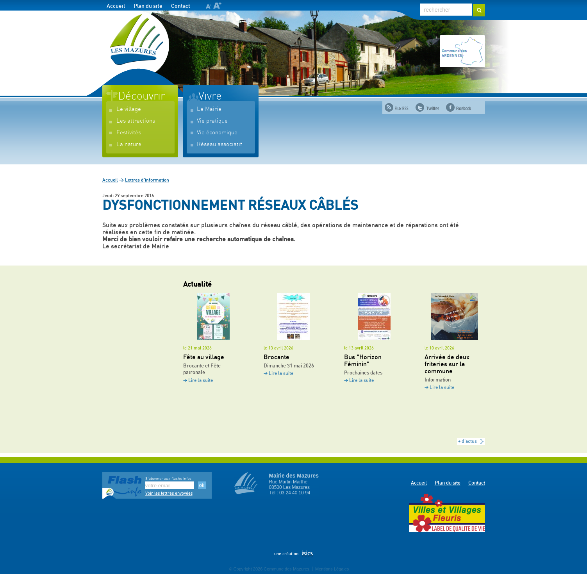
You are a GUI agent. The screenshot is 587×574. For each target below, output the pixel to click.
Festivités (128, 132)
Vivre (210, 96)
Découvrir (141, 96)
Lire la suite (200, 380)
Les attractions (135, 121)
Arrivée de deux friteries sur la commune (447, 364)
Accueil (116, 6)
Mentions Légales (332, 569)
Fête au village (203, 357)
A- (208, 6)
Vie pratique (212, 121)
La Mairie (209, 109)
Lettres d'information (147, 180)
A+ (217, 5)
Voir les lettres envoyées (169, 493)
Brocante (276, 357)
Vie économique (217, 132)
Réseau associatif (219, 144)
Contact (180, 6)
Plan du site (148, 6)
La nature (128, 144)
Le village (128, 109)
